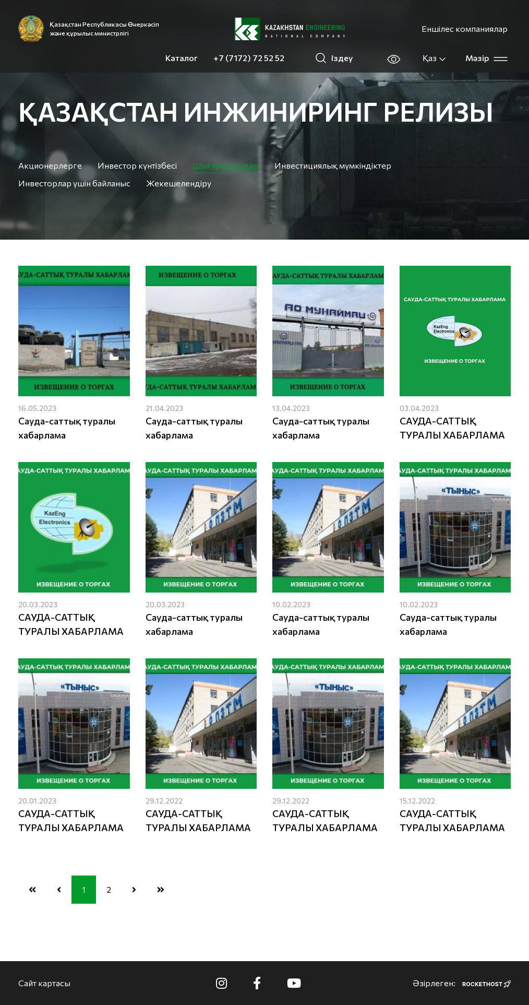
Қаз (435, 58)
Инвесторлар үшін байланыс (74, 183)
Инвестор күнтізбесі (137, 165)
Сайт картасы (44, 983)
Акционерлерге (50, 165)
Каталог (181, 58)
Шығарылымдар (226, 165)
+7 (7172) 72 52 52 (248, 58)
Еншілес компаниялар (465, 28)
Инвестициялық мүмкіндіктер (332, 165)
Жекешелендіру (178, 183)
